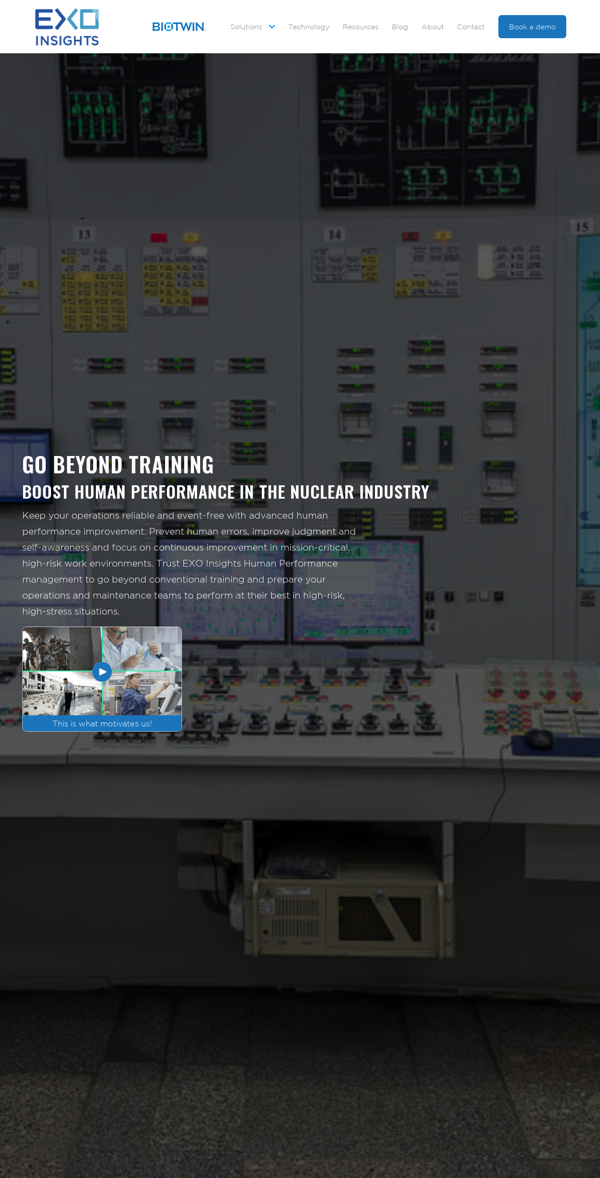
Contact (471, 27)
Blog (400, 27)
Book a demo (532, 27)
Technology (308, 27)
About (433, 27)
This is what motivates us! (102, 723)
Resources (361, 27)
